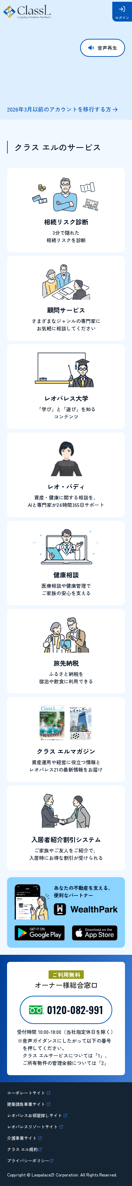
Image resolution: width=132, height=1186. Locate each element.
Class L (27, 12)
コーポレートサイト (30, 1092)
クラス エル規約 (25, 1148)
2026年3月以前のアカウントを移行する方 (59, 109)
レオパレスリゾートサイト (37, 1126)
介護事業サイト (25, 1137)
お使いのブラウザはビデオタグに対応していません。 (66, 65)
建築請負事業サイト (30, 1103)
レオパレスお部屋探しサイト (40, 1115)
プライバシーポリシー (31, 1160)
